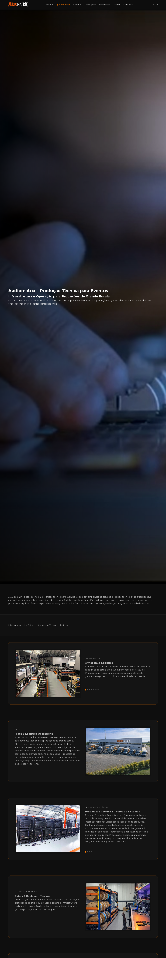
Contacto (128, 4)
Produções (90, 4)
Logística (28, 625)
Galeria (77, 4)
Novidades (104, 4)
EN (156, 5)
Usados (116, 4)
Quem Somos (63, 4)
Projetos (64, 625)
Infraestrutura (14, 625)
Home (49, 4)
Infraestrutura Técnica (46, 625)
